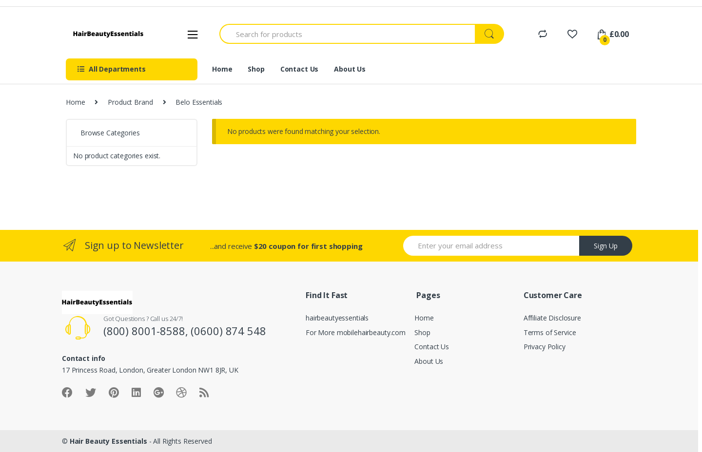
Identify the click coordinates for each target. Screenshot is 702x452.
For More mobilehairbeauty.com (356, 332)
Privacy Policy (545, 346)
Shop (256, 69)
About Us (350, 69)
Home (222, 69)
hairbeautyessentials (337, 317)
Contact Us (299, 69)
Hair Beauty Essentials (108, 441)
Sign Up (606, 245)
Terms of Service (550, 332)
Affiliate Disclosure (552, 317)
